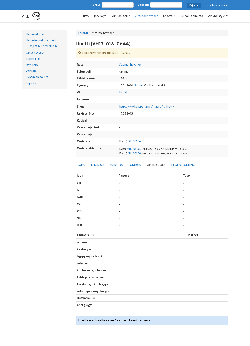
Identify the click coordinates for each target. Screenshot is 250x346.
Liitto (85, 16)
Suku (81, 165)
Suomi (138, 85)
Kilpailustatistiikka (183, 165)
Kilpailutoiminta (192, 16)
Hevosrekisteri (35, 34)
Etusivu (83, 33)
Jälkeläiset (97, 165)
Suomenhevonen (130, 64)
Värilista (31, 71)
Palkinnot (116, 165)
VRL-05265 (134, 149)
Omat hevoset (35, 53)
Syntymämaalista (37, 77)
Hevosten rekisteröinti (41, 40)
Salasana (143, 4)
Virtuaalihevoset (146, 16)
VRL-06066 (134, 141)
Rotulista (32, 65)
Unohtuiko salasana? (217, 4)
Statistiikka (33, 59)
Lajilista (31, 83)
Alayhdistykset (218, 16)
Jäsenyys (100, 16)
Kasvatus (169, 16)
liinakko (124, 92)
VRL (25, 16)
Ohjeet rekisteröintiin (43, 46)
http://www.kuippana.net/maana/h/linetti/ (146, 106)
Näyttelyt (135, 165)
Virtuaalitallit (121, 16)
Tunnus (96, 4)
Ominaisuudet (156, 165)
